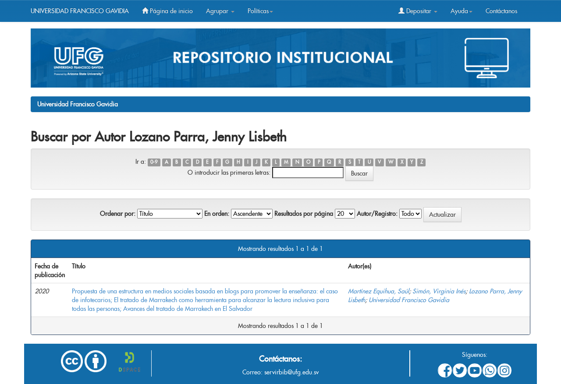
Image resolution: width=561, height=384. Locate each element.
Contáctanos (501, 11)
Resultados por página (303, 214)
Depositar (417, 11)
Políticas (260, 11)
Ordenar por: (117, 214)
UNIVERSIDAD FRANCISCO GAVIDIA (80, 11)
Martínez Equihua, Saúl (378, 291)
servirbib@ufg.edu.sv (291, 372)
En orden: (216, 214)
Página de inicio (167, 11)
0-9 (153, 162)
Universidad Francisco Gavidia (77, 104)
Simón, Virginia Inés (438, 291)
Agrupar (220, 11)
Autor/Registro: (377, 214)
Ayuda (461, 11)
